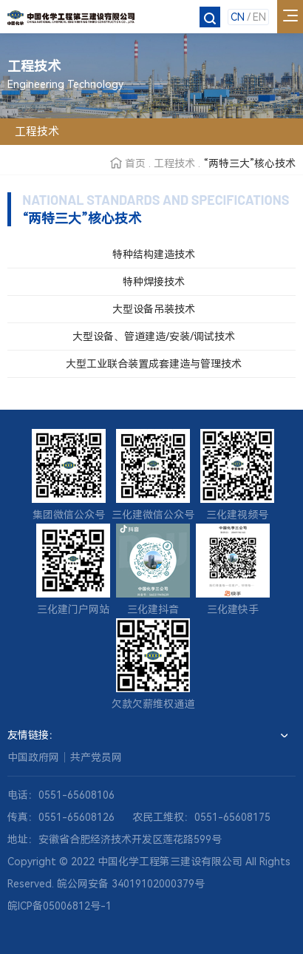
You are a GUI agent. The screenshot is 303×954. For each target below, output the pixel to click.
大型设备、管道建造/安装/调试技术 (153, 336)
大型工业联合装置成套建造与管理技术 (154, 364)
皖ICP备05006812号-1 (59, 906)
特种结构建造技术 (153, 254)
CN (238, 17)
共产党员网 (96, 757)
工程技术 (174, 163)
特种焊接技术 (154, 282)
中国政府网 (33, 757)
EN (259, 17)
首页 (135, 163)
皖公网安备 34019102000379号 (131, 884)
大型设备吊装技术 (153, 309)
